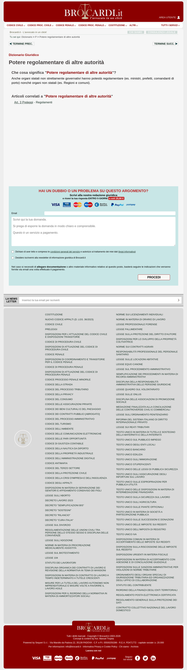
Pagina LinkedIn (153, 657)
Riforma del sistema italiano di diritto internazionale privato (141, 421)
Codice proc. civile (39, 25)
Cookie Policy (110, 646)
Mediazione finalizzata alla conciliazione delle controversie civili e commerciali (143, 408)
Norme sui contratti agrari (134, 346)
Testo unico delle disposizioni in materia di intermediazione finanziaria (145, 491)
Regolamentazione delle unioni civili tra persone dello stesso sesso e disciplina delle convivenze (76, 533)
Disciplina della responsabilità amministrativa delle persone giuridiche (143, 383)
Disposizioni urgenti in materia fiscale (142, 554)
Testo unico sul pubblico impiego (138, 439)
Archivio (135, 646)
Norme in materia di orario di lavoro (140, 319)
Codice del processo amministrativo (69, 419)
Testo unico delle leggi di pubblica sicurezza (147, 469)
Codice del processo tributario (66, 389)
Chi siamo (124, 646)
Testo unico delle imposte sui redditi (141, 524)
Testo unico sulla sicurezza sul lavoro (143, 497)
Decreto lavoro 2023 (59, 500)
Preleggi (51, 329)
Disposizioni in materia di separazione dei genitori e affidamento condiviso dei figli (73, 489)
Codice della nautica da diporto (67, 448)
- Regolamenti (33, 102)
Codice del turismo (58, 423)
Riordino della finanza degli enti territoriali (147, 590)
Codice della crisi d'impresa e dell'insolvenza (76, 478)
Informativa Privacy (92, 646)
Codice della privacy (59, 394)
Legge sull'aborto (57, 495)
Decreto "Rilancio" (57, 515)
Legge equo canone (129, 364)
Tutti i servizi (169, 25)
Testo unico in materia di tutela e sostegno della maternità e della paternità (145, 433)
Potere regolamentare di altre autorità (59, 37)
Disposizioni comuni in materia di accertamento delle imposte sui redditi (143, 540)
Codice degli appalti (58, 483)
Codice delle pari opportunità (65, 438)
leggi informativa (127, 251)
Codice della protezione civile (66, 473)
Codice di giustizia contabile (64, 443)
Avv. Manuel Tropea (104, 638)
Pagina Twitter (145, 657)
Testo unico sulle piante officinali (139, 507)
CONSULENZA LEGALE (161, 32)
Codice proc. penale (91, 25)
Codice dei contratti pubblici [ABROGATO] (72, 414)
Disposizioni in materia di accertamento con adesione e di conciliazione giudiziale (145, 561)
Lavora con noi (93, 650)
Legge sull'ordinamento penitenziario (142, 414)
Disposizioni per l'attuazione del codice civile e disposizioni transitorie (76, 335)
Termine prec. (23, 43)
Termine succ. (164, 43)
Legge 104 (51, 557)
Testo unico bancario (130, 449)
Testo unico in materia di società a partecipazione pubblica (139, 513)
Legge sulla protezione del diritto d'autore (146, 334)
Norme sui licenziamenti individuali (139, 314)
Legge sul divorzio (58, 525)
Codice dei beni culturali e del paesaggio (73, 409)
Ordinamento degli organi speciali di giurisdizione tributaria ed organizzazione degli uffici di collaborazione (145, 577)
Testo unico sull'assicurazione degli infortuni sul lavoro (141, 475)
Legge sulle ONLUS (128, 394)
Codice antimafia (56, 463)
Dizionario (27, 37)
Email (14, 213)
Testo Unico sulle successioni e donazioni (145, 519)
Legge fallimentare (129, 329)
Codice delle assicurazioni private (68, 404)
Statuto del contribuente (133, 585)
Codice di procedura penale (64, 367)
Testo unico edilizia (129, 454)
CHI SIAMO (135, 32)
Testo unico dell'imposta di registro (141, 529)
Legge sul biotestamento (62, 553)
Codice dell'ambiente (59, 428)
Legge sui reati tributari (132, 427)
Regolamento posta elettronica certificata (146, 595)
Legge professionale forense (136, 324)
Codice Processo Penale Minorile (68, 379)
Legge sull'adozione (59, 540)
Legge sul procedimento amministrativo (143, 369)
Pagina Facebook (137, 657)
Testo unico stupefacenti (133, 464)
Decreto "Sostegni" (58, 510)
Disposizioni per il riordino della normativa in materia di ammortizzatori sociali (76, 594)
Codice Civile (15, 25)
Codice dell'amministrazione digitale (70, 458)
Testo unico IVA (126, 534)
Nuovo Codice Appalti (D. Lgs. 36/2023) (69, 319)
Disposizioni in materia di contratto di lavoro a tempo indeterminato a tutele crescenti (77, 576)
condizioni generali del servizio (65, 251)
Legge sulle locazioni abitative (137, 359)
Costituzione (116, 25)
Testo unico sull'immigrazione (136, 459)
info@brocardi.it (73, 646)
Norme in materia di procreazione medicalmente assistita (68, 546)
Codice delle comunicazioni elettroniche (73, 433)
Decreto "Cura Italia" (59, 520)
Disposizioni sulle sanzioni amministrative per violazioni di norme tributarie (147, 568)
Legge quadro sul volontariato (137, 389)
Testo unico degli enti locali (135, 444)
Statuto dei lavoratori (60, 562)
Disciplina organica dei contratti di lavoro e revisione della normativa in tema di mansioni (75, 569)
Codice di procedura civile (63, 341)
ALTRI (132, 25)
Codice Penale (65, 25)
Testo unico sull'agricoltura (136, 502)
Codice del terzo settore (62, 468)
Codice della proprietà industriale (69, 453)
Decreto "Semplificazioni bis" (64, 505)
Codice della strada (59, 384)
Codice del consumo (58, 399)
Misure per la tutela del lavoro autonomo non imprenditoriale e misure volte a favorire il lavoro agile (77, 586)
